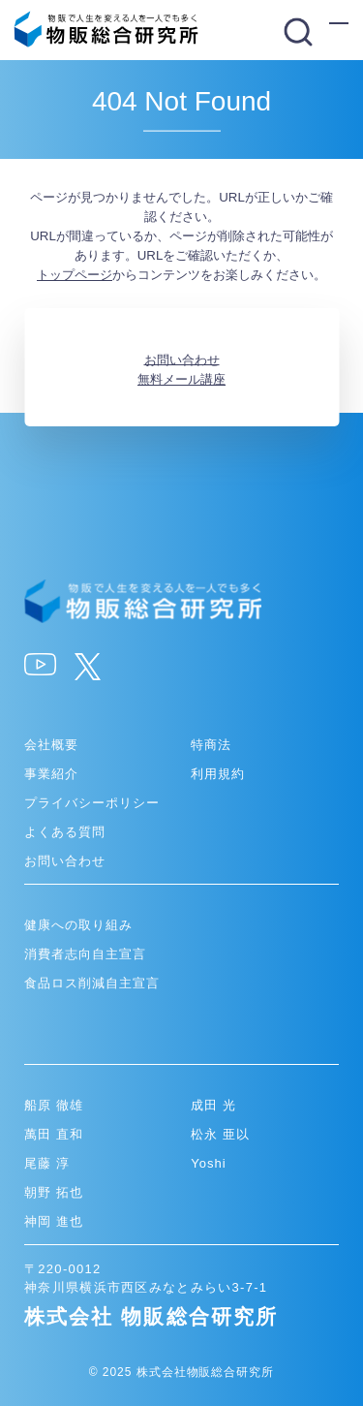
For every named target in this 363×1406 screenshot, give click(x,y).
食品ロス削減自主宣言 (92, 983)
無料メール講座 (181, 379)
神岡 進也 (53, 1221)
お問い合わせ (182, 359)
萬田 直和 (53, 1134)
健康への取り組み (78, 925)
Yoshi (209, 1163)
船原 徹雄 (53, 1105)
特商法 (211, 744)
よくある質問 (65, 832)
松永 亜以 (220, 1134)
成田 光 (213, 1105)
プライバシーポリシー (92, 803)
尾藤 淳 (47, 1163)
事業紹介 (51, 773)
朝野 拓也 (53, 1192)
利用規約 (218, 773)
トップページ (74, 274)
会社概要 (51, 744)
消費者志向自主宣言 (85, 954)
